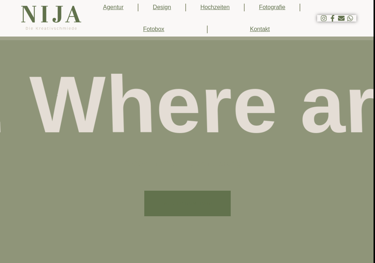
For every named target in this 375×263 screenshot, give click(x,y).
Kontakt (260, 29)
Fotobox (153, 29)
